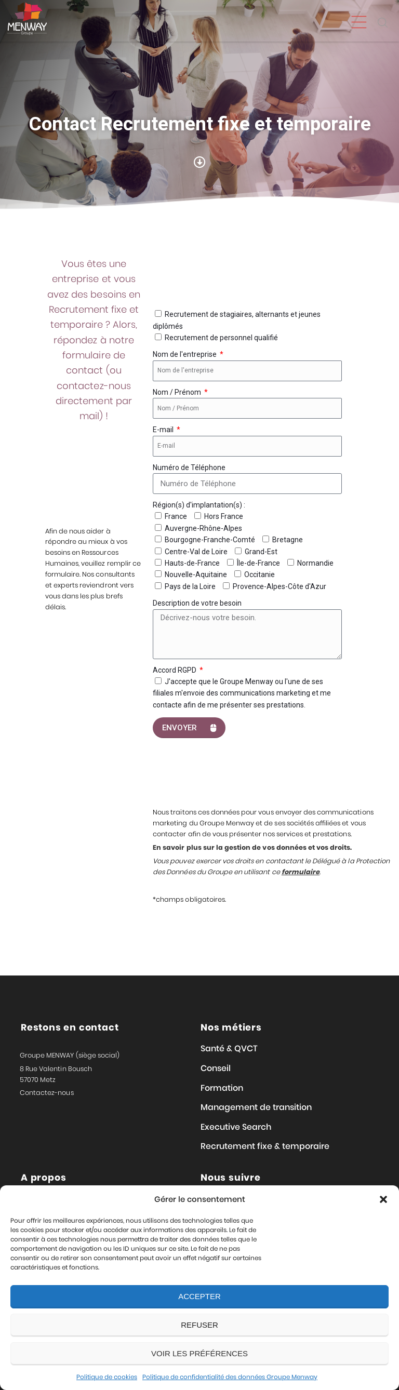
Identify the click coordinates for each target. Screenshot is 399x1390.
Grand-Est (261, 551)
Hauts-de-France (192, 563)
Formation (222, 1088)
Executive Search (236, 1127)
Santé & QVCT (229, 1048)
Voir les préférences (199, 1353)
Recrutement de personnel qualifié (221, 337)
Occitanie (259, 574)
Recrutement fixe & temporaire (265, 1146)
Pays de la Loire (190, 586)
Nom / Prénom (178, 392)
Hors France (223, 516)
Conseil (216, 1068)
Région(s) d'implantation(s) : (199, 505)
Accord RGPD (175, 670)
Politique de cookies (106, 1376)
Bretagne (287, 540)
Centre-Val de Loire (196, 551)
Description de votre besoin (197, 603)
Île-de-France (258, 563)
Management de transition (256, 1107)
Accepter (199, 1296)
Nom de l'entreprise (185, 354)
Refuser (199, 1324)
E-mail (164, 429)
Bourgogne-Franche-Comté (210, 540)
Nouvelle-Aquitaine (196, 574)
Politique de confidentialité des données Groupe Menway (229, 1376)
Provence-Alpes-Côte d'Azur (279, 586)
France (176, 516)
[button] (383, 1199)
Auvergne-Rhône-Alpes (203, 528)
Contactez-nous (47, 1092)
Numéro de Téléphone (189, 467)
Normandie (315, 563)
